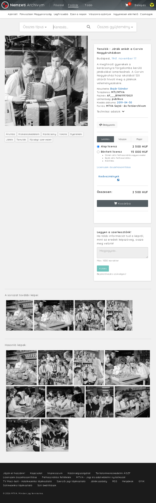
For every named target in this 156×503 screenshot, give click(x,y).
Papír (139, 139)
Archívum (22, 5)
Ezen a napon (78, 14)
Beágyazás (107, 124)
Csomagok (146, 14)
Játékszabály (99, 481)
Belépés (140, 5)
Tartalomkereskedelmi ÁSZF (113, 473)
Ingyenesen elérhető (125, 14)
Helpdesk (128, 481)
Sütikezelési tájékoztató (17, 485)
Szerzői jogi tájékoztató (71, 481)
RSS (114, 481)
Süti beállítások (46, 485)
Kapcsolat (36, 473)
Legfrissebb (61, 14)
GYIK (142, 481)
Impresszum (55, 473)
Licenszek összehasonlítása (114, 167)
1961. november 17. (124, 58)
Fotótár (73, 5)
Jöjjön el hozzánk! (14, 473)
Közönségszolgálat (79, 473)
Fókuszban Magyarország (36, 14)
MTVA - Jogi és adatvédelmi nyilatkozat (101, 477)
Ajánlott (13, 14)
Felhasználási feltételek (56, 477)
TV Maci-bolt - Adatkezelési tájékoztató (27, 481)
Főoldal (59, 5)
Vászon (122, 139)
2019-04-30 (124, 102)
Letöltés (105, 139)
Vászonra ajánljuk (100, 14)
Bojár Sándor (119, 88)
